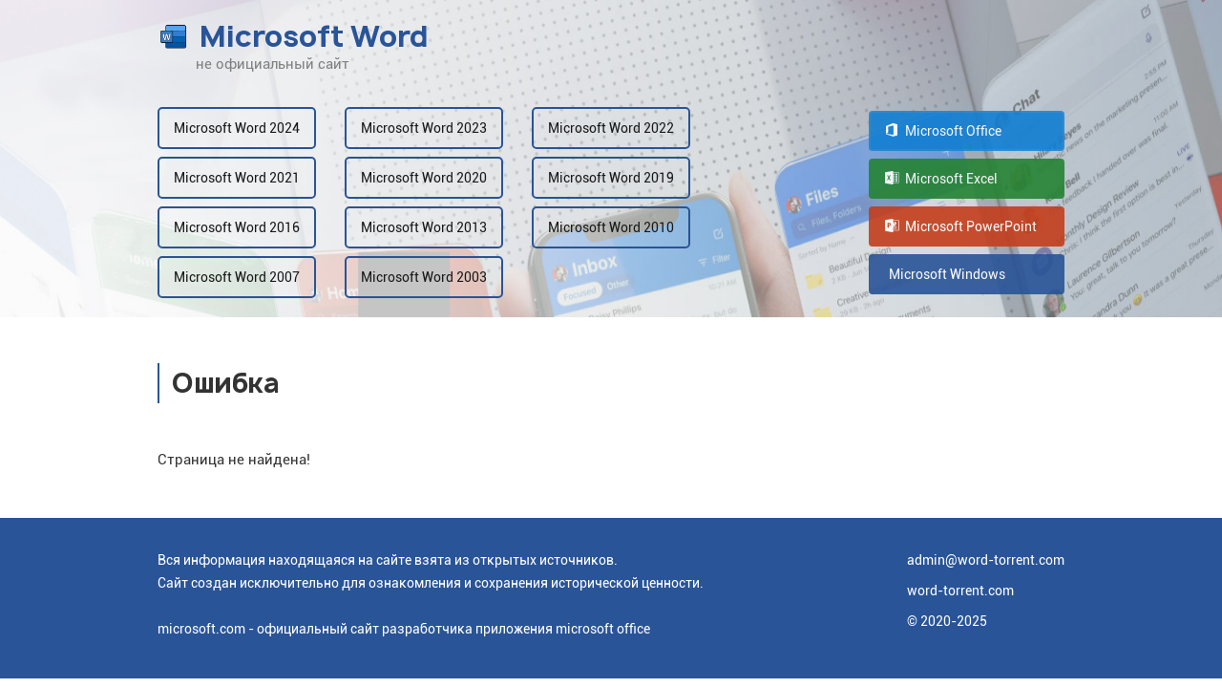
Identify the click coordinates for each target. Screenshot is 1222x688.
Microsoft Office (943, 131)
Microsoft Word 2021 (237, 177)
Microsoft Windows (945, 274)
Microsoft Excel (941, 178)
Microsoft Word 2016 (237, 227)
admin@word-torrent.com (985, 560)
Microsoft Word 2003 (424, 277)
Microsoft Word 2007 (237, 277)
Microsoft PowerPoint (961, 226)
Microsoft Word (293, 36)
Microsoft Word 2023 (424, 128)
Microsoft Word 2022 (611, 128)
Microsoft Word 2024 (237, 128)
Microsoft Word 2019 (611, 177)
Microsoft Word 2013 (424, 227)
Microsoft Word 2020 (424, 177)
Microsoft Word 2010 (611, 227)
